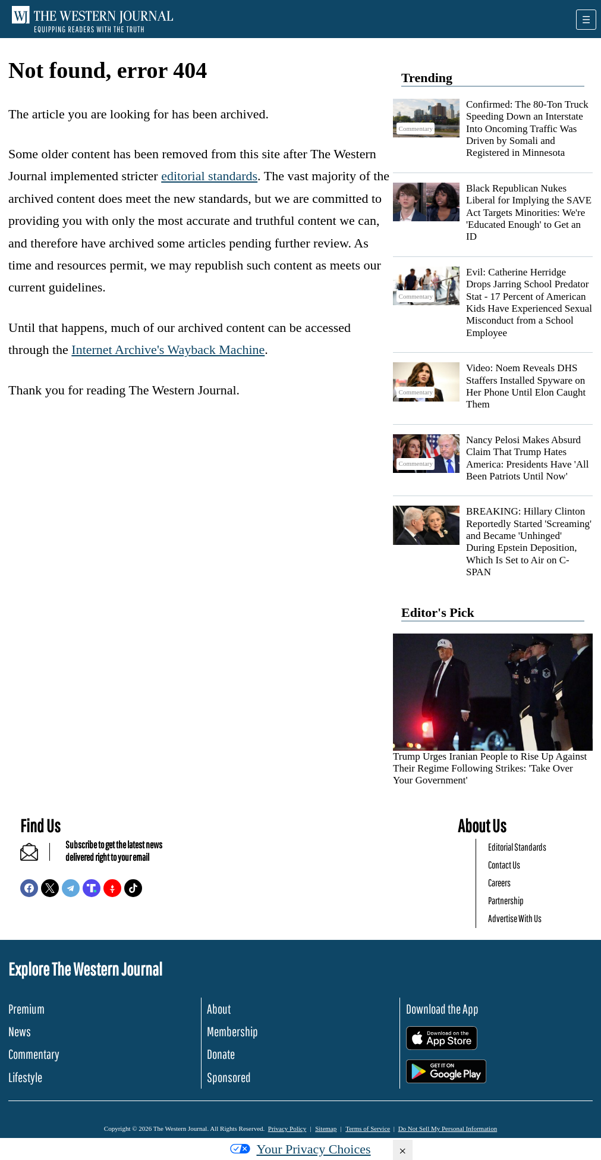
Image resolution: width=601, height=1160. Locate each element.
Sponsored (229, 1077)
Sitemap (325, 1128)
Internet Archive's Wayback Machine (168, 349)
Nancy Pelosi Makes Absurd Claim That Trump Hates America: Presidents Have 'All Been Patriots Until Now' (527, 458)
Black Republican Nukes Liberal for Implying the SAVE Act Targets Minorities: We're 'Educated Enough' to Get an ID (528, 213)
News (19, 1031)
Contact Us (504, 864)
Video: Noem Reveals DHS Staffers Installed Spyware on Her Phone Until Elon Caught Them (526, 386)
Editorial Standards (517, 846)
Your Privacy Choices (300, 1149)
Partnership (506, 900)
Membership (232, 1031)
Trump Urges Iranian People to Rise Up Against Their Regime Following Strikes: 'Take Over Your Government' (490, 768)
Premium (26, 1008)
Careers (499, 882)
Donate (221, 1053)
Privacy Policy (287, 1128)
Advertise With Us (515, 918)
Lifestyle (25, 1077)
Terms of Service (367, 1128)
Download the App (442, 1008)
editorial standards (209, 175)
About (219, 1008)
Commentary (33, 1053)
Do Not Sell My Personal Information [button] (448, 1128)
